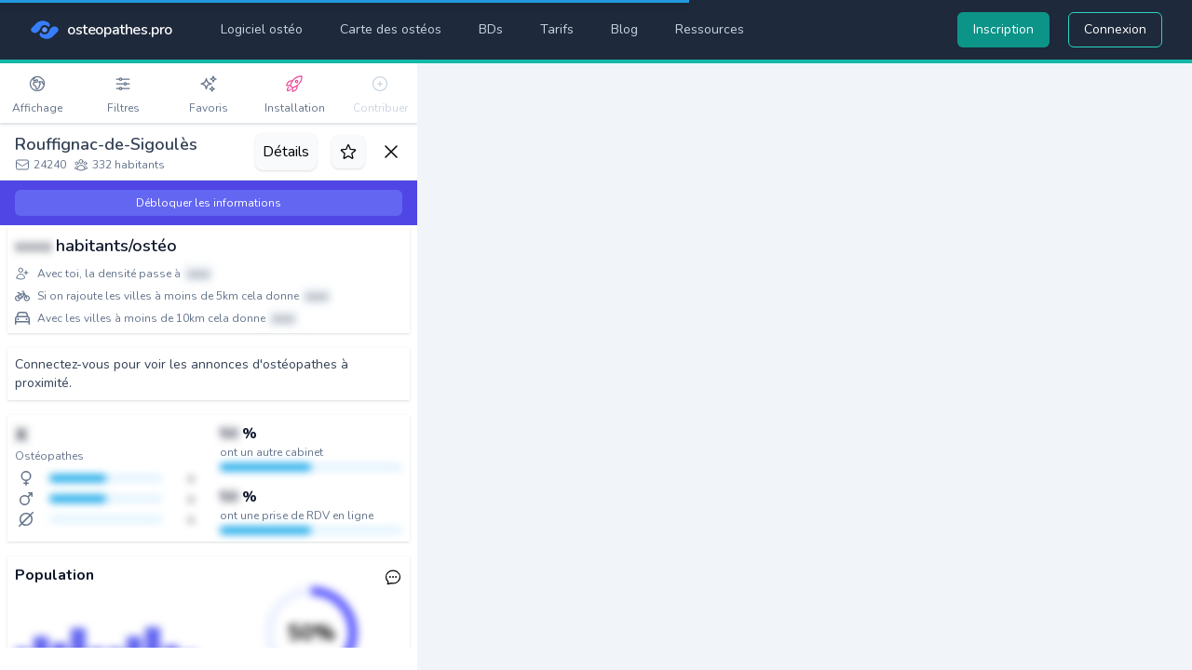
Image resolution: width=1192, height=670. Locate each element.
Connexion (1115, 29)
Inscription (1003, 29)
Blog (624, 29)
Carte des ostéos (390, 29)
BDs (491, 29)
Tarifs (557, 29)
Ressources (709, 29)
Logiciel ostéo (262, 29)
